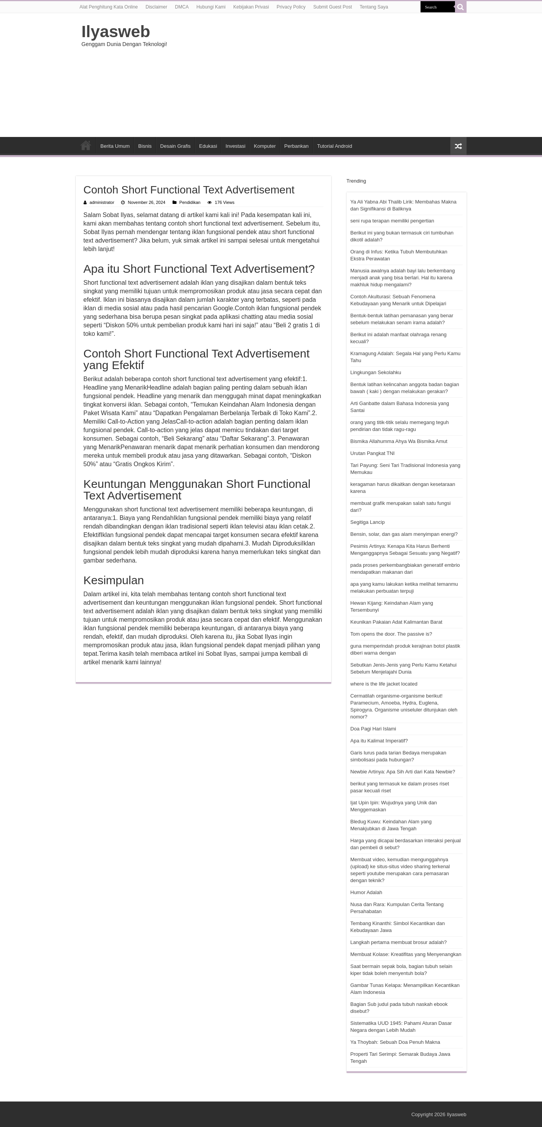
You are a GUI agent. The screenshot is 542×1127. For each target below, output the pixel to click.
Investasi (235, 146)
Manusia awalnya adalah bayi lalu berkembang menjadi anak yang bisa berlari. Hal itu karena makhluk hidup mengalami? (403, 277)
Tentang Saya (374, 7)
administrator (102, 202)
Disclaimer (156, 7)
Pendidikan (190, 202)
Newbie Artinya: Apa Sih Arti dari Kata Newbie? (403, 772)
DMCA (181, 7)
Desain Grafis (175, 146)
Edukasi (208, 146)
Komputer (264, 146)
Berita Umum (115, 146)
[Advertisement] (320, 75)
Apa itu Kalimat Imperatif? (379, 741)
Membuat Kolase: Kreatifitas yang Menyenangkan (406, 954)
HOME (86, 145)
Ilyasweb (116, 31)
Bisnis (145, 146)
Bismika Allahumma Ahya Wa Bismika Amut (399, 441)
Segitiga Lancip (368, 522)
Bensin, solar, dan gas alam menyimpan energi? (404, 534)
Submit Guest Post (332, 7)
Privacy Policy (291, 7)
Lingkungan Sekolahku (376, 372)
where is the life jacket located (384, 684)
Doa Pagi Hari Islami (374, 729)
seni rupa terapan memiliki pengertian (392, 221)
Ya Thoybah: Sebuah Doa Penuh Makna (395, 1042)
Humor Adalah (366, 892)
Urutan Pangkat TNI (373, 453)
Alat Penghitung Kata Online (109, 7)
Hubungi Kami (211, 7)
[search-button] (461, 7)
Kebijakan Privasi (251, 7)
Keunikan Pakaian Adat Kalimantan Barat (397, 622)
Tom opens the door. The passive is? (392, 634)
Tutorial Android (334, 146)
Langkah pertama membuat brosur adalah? (399, 942)
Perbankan (296, 146)
